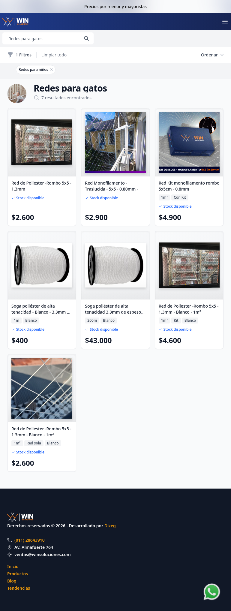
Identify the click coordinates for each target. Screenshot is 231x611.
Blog (11, 581)
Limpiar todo (54, 55)
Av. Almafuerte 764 (33, 547)
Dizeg (110, 525)
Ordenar (212, 55)
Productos (17, 573)
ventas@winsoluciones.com (42, 554)
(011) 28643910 (29, 540)
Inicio (13, 566)
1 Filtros (19, 55)
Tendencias (18, 588)
